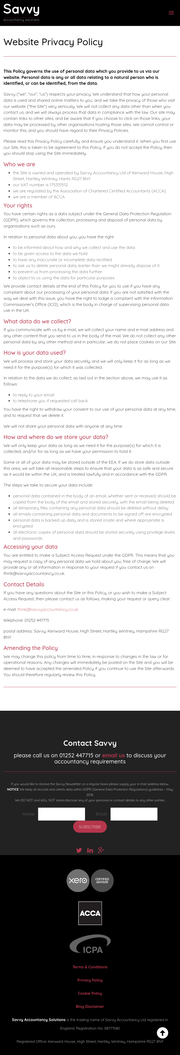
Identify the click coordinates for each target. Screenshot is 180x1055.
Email (101, 814)
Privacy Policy (90, 980)
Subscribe (90, 826)
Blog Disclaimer (90, 1006)
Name (28, 814)
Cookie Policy (90, 993)
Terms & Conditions (89, 967)
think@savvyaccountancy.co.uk (47, 609)
